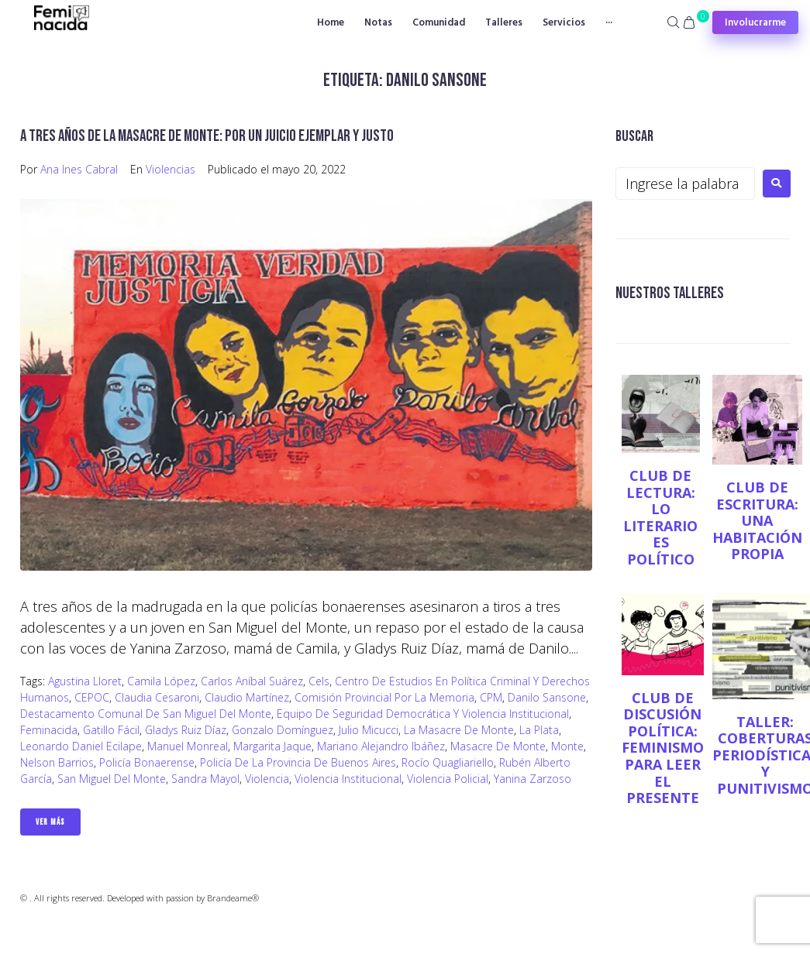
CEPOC (91, 697)
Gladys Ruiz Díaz (185, 729)
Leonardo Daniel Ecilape (81, 746)
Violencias (170, 169)
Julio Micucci (368, 729)
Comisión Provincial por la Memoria (384, 697)
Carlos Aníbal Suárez (252, 681)
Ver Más (50, 822)
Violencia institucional (348, 778)
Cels (318, 681)
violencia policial (447, 778)
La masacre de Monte (459, 729)
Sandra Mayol (205, 778)
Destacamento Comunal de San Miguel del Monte (145, 713)
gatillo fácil (111, 729)
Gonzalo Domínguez (282, 729)
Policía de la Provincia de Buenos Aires (298, 762)
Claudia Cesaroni (157, 697)
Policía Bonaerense (147, 762)
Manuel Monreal (187, 746)
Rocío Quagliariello (448, 762)
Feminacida (49, 729)
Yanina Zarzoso (532, 778)
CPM (491, 697)
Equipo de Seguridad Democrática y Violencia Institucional (423, 713)
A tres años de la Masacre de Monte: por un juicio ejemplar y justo (207, 136)
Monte (567, 746)
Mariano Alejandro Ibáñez (381, 746)
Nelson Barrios (57, 762)
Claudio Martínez (247, 697)
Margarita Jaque (272, 746)
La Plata (539, 729)
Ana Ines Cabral (79, 169)
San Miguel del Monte (111, 778)
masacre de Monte (498, 746)
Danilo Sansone (547, 697)
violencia (267, 778)
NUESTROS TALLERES (669, 293)
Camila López (161, 681)
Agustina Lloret (85, 681)
